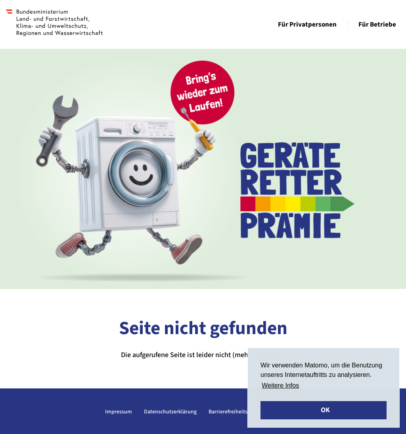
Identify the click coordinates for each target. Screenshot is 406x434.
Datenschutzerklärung (170, 412)
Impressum (118, 412)
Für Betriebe (377, 24)
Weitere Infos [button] (280, 385)
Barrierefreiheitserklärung (239, 412)
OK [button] (325, 410)
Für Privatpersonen (307, 24)
